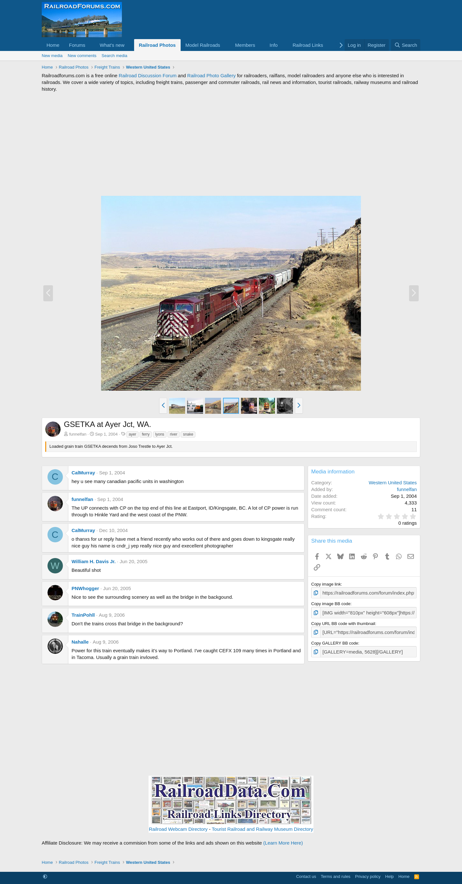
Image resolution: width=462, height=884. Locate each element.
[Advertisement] (231, 144)
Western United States (393, 482)
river (173, 434)
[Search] (405, 45)
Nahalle (80, 642)
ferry (146, 434)
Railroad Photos (157, 45)
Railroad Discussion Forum (147, 75)
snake (188, 434)
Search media (114, 55)
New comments (82, 55)
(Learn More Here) (283, 843)
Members (245, 45)
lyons (159, 434)
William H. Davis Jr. (94, 561)
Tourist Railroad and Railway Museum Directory (262, 829)
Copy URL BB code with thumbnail (343, 621)
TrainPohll (83, 615)
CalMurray (83, 472)
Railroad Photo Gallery (211, 75)
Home (53, 45)
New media (52, 55)
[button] (90, 45)
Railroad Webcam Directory (178, 829)
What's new (112, 45)
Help (389, 876)
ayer (132, 434)
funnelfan (78, 434)
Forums (77, 45)
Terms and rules (335, 876)
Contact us (306, 876)
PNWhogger (85, 588)
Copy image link (326, 584)
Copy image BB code (330, 602)
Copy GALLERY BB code (334, 640)
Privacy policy (368, 876)
